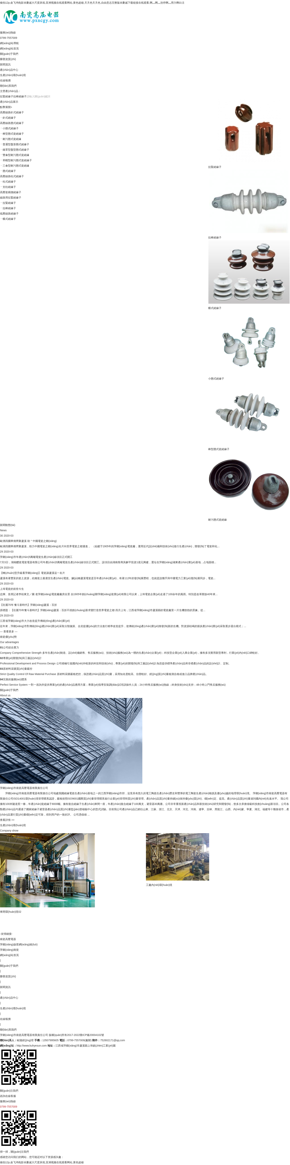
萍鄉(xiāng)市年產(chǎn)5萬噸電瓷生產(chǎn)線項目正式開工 (36, 556)
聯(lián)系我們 (8, 85)
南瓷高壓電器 (8, 939)
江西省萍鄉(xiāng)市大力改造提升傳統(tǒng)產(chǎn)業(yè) (35, 620)
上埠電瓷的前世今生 (12, 588)
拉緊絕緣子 (6, 96)
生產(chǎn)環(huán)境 (13, 75)
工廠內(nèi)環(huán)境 (87, 884)
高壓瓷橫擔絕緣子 (10, 192)
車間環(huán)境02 (10, 911)
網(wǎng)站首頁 (9, 48)
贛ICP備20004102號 (92, 1034)
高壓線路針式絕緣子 (12, 112)
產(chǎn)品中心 (9, 69)
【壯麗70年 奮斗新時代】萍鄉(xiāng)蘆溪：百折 (28, 604)
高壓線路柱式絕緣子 (12, 176)
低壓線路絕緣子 (9, 213)
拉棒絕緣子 (20, 96)
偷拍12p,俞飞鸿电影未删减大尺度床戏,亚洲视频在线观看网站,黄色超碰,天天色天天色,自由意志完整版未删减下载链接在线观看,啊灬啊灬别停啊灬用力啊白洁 (92, 2)
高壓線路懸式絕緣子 (12, 123)
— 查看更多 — (8, 631)
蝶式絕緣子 (214, 308)
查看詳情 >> (7, 819)
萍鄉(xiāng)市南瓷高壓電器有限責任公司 (24, 1034)
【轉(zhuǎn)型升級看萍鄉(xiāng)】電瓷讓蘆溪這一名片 (32, 572)
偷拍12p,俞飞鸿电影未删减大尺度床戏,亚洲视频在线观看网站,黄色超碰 (42, 1162)
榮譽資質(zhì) (8, 59)
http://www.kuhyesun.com (32, 1045)
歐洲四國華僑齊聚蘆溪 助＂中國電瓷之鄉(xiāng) (28, 540)
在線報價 (5, 80)
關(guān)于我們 (9, 53)
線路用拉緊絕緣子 (10, 197)
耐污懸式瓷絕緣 (217, 519)
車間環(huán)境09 (158, 928)
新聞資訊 (5, 64)
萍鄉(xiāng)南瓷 (9, 949)
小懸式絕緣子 (216, 378)
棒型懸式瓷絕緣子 (218, 449)
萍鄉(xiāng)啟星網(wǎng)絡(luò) (19, 944)
